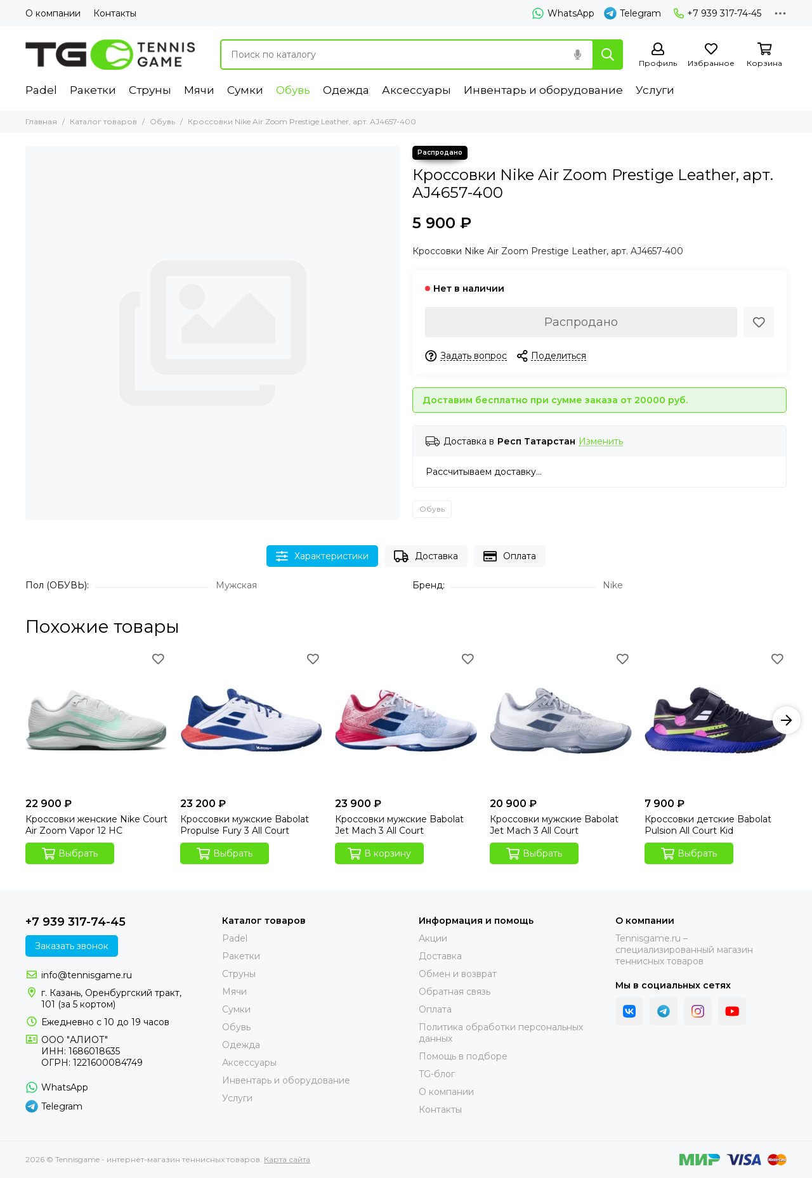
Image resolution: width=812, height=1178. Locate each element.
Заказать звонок (71, 946)
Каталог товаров (103, 121)
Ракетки (93, 90)
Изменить (601, 441)
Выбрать (70, 854)
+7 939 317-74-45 (717, 13)
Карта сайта (287, 1159)
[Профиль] (658, 55)
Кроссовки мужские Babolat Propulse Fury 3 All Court (244, 824)
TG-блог (437, 1074)
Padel (41, 90)
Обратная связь (454, 991)
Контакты (114, 13)
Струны (150, 90)
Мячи (199, 90)
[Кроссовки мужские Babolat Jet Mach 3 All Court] (406, 720)
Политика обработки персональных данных (501, 1032)
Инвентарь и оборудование (543, 90)
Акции (433, 938)
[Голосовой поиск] (577, 54)
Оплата (509, 556)
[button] (787, 720)
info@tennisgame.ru (86, 975)
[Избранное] (711, 55)
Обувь (293, 90)
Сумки (245, 90)
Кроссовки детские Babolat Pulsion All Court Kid (708, 824)
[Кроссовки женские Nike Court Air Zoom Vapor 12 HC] (96, 720)
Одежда (346, 90)
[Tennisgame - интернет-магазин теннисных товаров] (110, 54)
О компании (53, 13)
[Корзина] (764, 55)
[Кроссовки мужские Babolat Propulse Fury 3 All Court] (251, 720)
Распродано (581, 322)
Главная (41, 121)
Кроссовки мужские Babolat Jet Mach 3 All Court (399, 824)
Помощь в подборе (463, 1056)
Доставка (426, 556)
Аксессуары (416, 90)
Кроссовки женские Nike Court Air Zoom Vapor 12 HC (96, 824)
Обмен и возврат (458, 974)
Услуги (655, 90)
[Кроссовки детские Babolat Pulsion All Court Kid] (716, 720)
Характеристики (322, 556)
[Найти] (608, 54)
